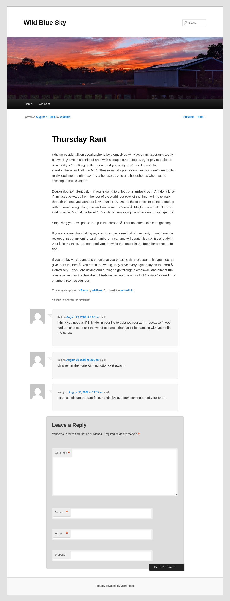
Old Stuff (44, 104)
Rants (84, 290)
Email (61, 534)
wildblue (65, 117)
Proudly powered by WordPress (114, 585)
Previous (187, 116)
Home (28, 104)
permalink (126, 290)
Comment (62, 453)
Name (61, 512)
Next (202, 116)
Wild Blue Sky (45, 22)
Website (60, 554)
